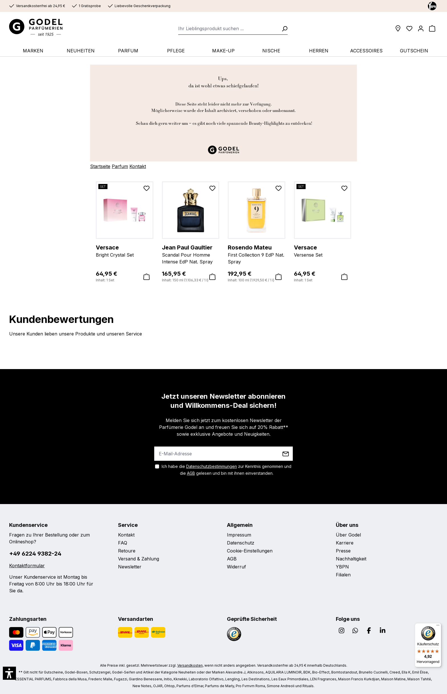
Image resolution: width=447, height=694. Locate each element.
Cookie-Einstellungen (250, 551)
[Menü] (437, 626)
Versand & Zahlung (138, 559)
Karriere (344, 543)
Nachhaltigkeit (351, 559)
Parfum (120, 166)
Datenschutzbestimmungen (211, 466)
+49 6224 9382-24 (35, 553)
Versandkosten (190, 665)
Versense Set (322, 250)
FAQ (122, 543)
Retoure (126, 551)
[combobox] (228, 28)
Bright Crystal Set (124, 250)
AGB (191, 473)
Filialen (343, 575)
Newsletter (129, 567)
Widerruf (236, 567)
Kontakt (137, 166)
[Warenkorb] (432, 28)
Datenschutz (240, 543)
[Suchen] (283, 28)
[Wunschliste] (409, 28)
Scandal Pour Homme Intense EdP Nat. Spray (191, 254)
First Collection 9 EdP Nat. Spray (256, 254)
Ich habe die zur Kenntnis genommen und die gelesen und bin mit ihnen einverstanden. (226, 470)
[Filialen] (398, 28)
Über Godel (348, 535)
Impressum (239, 535)
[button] (9, 673)
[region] (223, 232)
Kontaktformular (27, 565)
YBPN (342, 567)
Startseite (100, 166)
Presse (343, 551)
